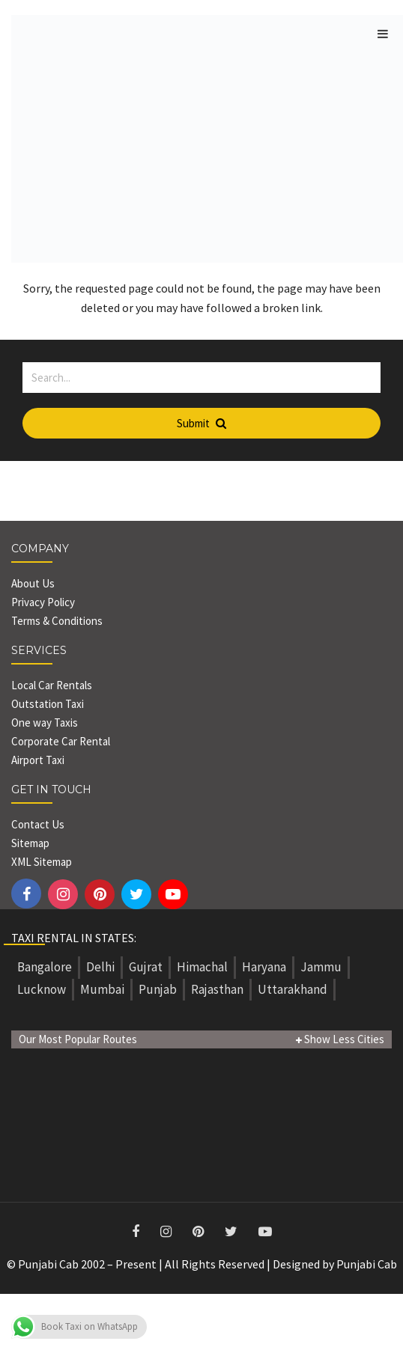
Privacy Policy (43, 602)
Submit (201, 423)
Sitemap (30, 843)
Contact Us (37, 824)
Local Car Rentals (51, 685)
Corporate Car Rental (60, 741)
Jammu (321, 967)
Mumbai (102, 989)
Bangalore (44, 967)
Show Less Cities (340, 1039)
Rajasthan (217, 989)
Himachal (202, 967)
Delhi (100, 967)
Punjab (158, 989)
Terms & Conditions (57, 621)
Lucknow (41, 989)
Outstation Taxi (47, 704)
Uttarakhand (292, 989)
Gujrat (146, 967)
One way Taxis (44, 722)
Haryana (264, 967)
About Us (33, 583)
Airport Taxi (39, 760)
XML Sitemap (41, 862)
